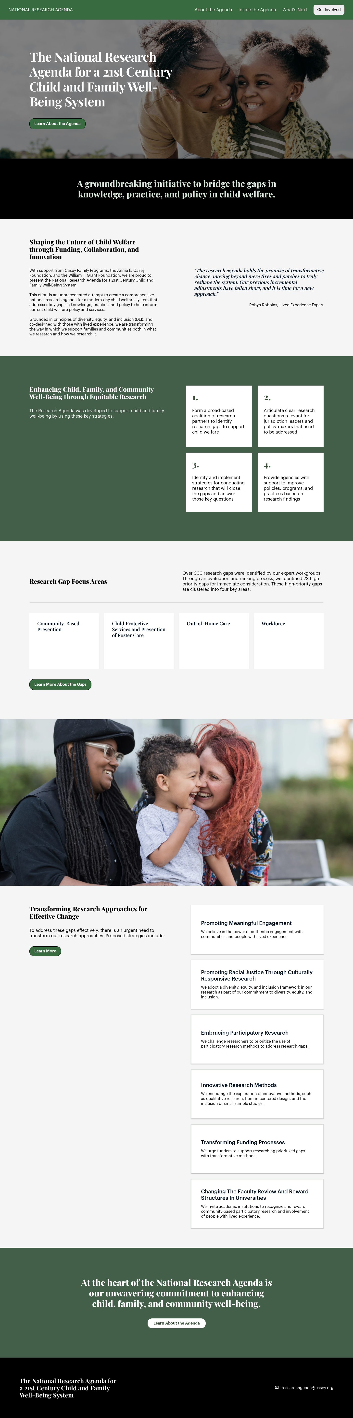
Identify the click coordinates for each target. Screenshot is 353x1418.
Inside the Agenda (257, 10)
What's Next (294, 10)
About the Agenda (213, 10)
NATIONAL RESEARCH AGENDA (41, 10)
